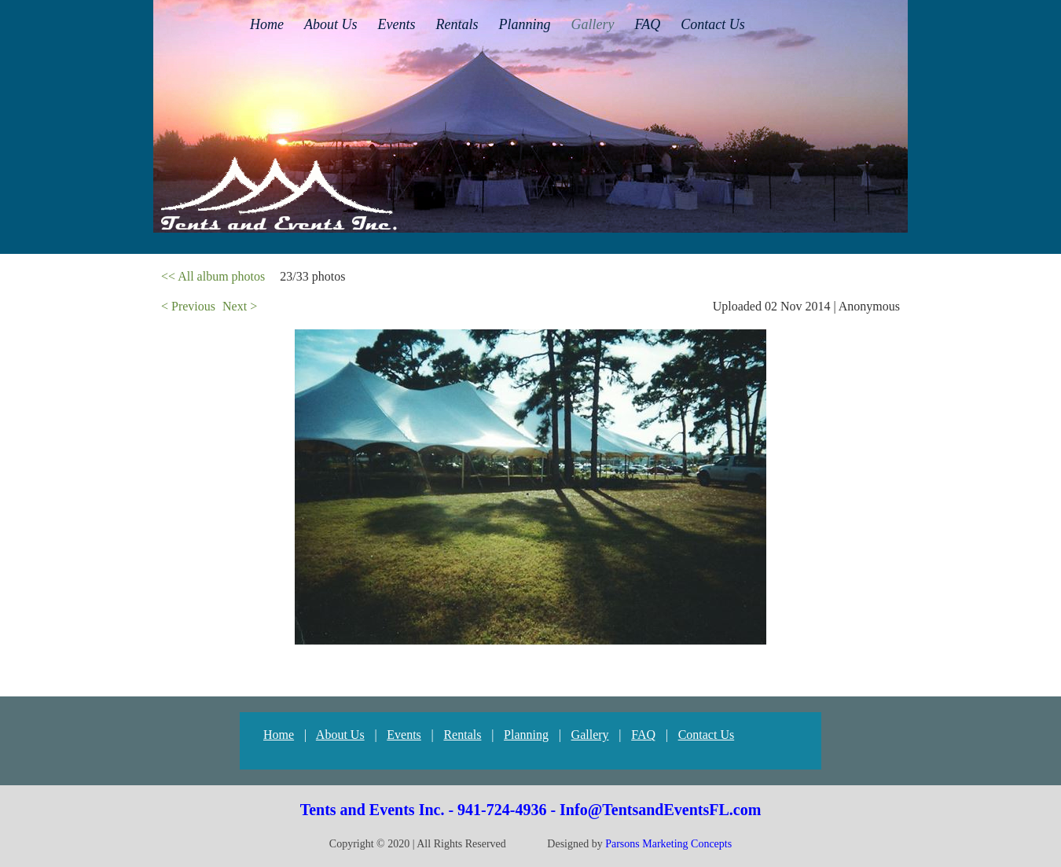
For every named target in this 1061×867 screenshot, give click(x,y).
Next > (239, 306)
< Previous (188, 306)
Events (404, 734)
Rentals (462, 734)
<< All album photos (213, 276)
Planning (526, 734)
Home (278, 734)
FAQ (643, 734)
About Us (340, 734)
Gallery (590, 734)
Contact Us (706, 734)
